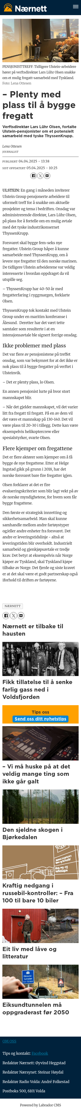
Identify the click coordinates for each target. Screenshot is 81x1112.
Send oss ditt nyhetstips (40, 719)
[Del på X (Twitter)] (40, 176)
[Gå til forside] (25, 7)
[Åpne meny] (76, 7)
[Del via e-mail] (47, 176)
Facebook (40, 1053)
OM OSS (9, 1041)
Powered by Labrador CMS (40, 1105)
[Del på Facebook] (33, 176)
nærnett (13, 606)
